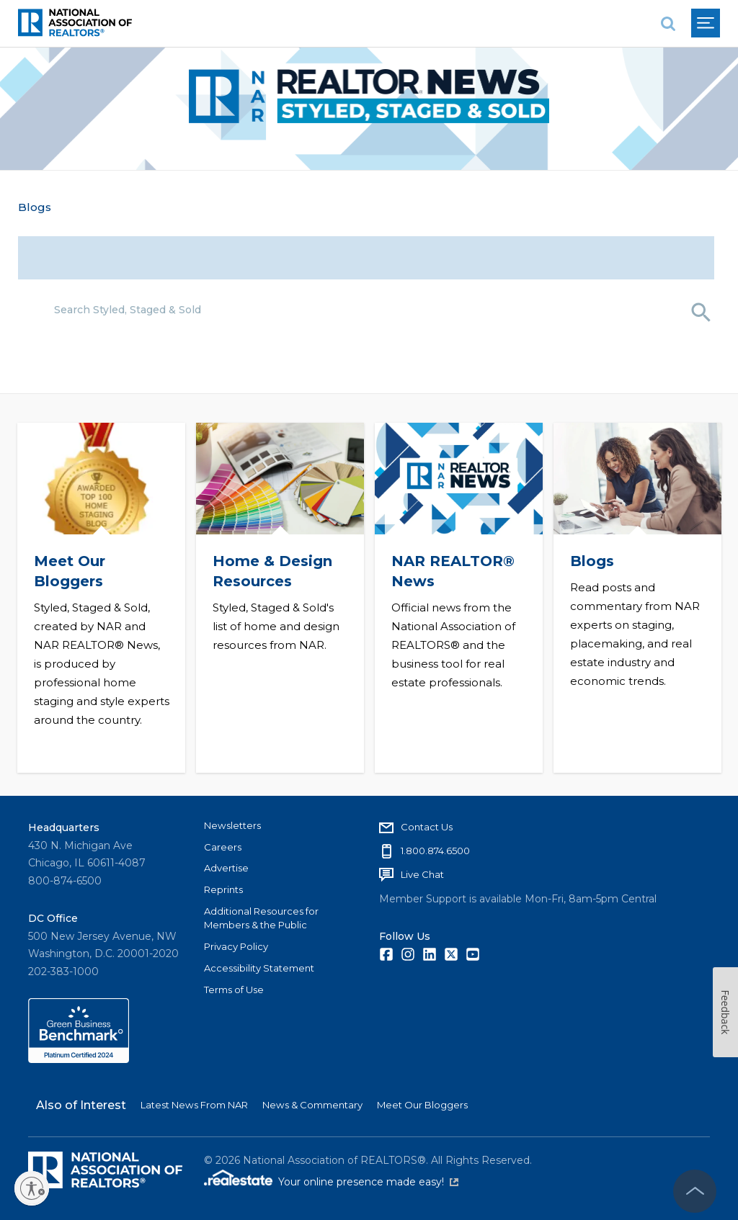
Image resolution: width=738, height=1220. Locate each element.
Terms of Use (234, 989)
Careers (222, 847)
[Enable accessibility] (31, 1188)
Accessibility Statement (259, 968)
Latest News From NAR (194, 1105)
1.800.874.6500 (435, 850)
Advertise (226, 868)
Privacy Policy (236, 946)
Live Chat (422, 874)
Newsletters (232, 825)
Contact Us (427, 827)
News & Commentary (312, 1105)
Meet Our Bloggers (422, 1105)
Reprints (223, 889)
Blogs (34, 207)
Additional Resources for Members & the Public (261, 918)
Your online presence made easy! (368, 1181)
